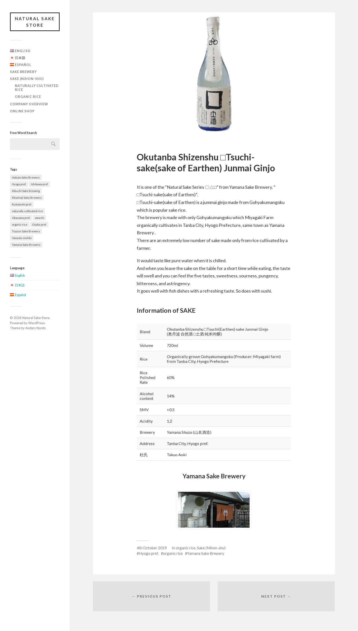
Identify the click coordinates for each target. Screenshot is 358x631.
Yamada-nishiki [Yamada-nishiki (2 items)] (22, 238)
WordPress (36, 323)
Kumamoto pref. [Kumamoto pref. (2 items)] (22, 204)
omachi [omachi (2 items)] (39, 217)
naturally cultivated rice (37, 88)
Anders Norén (35, 328)
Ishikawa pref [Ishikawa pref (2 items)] (39, 184)
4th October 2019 (152, 548)
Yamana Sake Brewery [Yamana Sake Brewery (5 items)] (26, 244)
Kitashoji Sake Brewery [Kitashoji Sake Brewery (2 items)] (27, 197)
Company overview (29, 104)
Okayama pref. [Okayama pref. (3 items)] (21, 217)
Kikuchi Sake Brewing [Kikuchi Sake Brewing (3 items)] (26, 190)
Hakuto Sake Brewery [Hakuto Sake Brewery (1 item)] (26, 177)
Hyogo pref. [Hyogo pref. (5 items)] (19, 184)
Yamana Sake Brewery (205, 553)
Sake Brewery (23, 72)
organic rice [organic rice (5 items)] (19, 224)
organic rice (28, 97)
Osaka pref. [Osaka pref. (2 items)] (39, 224)
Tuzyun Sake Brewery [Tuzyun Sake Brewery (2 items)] (26, 231)
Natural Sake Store (35, 22)
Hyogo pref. (149, 553)
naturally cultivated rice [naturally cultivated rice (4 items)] (27, 211)
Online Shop (22, 111)
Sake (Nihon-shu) (27, 79)
